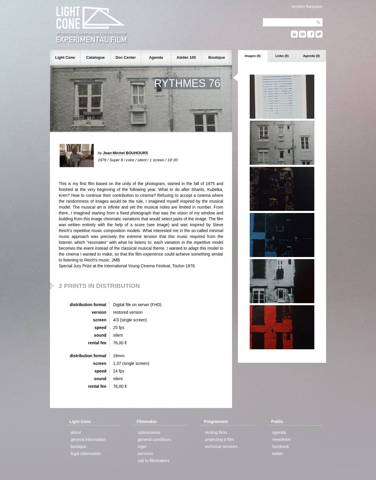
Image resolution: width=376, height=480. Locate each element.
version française (307, 6)
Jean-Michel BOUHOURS (125, 153)
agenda (279, 432)
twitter (277, 453)
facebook (280, 446)
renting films (216, 432)
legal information (85, 453)
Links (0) (281, 56)
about (75, 432)
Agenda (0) (311, 56)
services (145, 453)
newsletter (281, 439)
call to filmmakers (153, 460)
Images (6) (253, 56)
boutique (78, 446)
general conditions (154, 439)
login (142, 446)
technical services (221, 446)
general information (88, 439)
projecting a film (219, 439)
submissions (149, 432)
